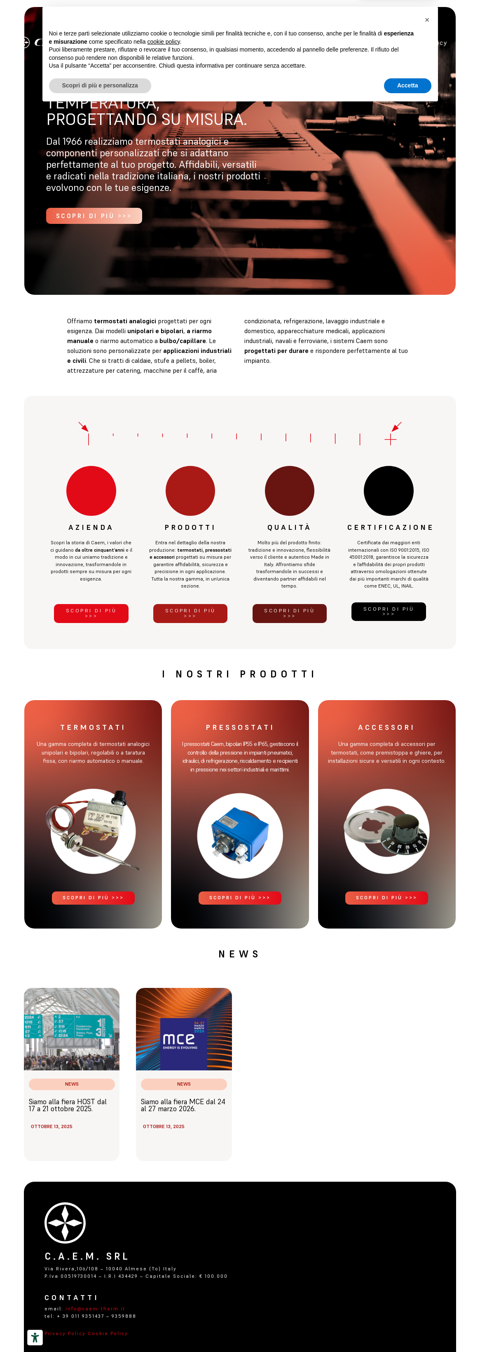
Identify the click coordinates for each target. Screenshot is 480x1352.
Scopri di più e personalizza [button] (100, 1329)
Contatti (373, 42)
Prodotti (272, 42)
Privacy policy (422, 42)
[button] (427, 1263)
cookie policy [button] (163, 1285)
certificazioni (325, 42)
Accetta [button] (407, 1329)
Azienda (229, 42)
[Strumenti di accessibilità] (35, 1337)
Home (197, 42)
